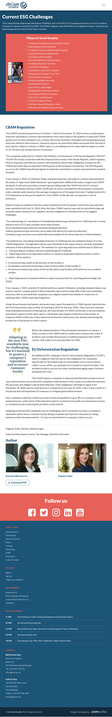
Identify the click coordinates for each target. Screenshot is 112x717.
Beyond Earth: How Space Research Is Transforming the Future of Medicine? (47, 629)
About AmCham (12, 532)
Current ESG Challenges (39, 67)
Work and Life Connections (40, 77)
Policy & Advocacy (13, 539)
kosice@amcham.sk (13, 697)
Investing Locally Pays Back (40, 57)
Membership (11, 535)
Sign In (8, 573)
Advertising (10, 549)
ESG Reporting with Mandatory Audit (44, 104)
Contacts (9, 546)
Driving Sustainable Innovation (42, 80)
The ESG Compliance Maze (40, 101)
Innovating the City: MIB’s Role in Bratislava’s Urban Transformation (44, 641)
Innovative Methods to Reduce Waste (45, 60)
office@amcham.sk (13, 672)
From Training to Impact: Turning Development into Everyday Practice (45, 617)
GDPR (8, 553)
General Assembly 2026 (27, 635)
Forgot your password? (14, 580)
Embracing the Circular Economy (42, 47)
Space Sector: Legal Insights (40, 87)
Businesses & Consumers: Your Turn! (44, 74)
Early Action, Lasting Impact (40, 97)
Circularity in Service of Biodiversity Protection (48, 50)
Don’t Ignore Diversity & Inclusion (43, 94)
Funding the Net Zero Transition (42, 63)
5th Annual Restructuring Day (29, 623)
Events (8, 542)
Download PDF (17, 482)
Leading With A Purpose (39, 84)
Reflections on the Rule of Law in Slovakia (46, 107)
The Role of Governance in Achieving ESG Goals (49, 43)
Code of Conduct (12, 560)
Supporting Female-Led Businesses (43, 53)
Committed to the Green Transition (44, 70)
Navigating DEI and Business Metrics (44, 91)
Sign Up (9, 576)
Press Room (10, 556)
